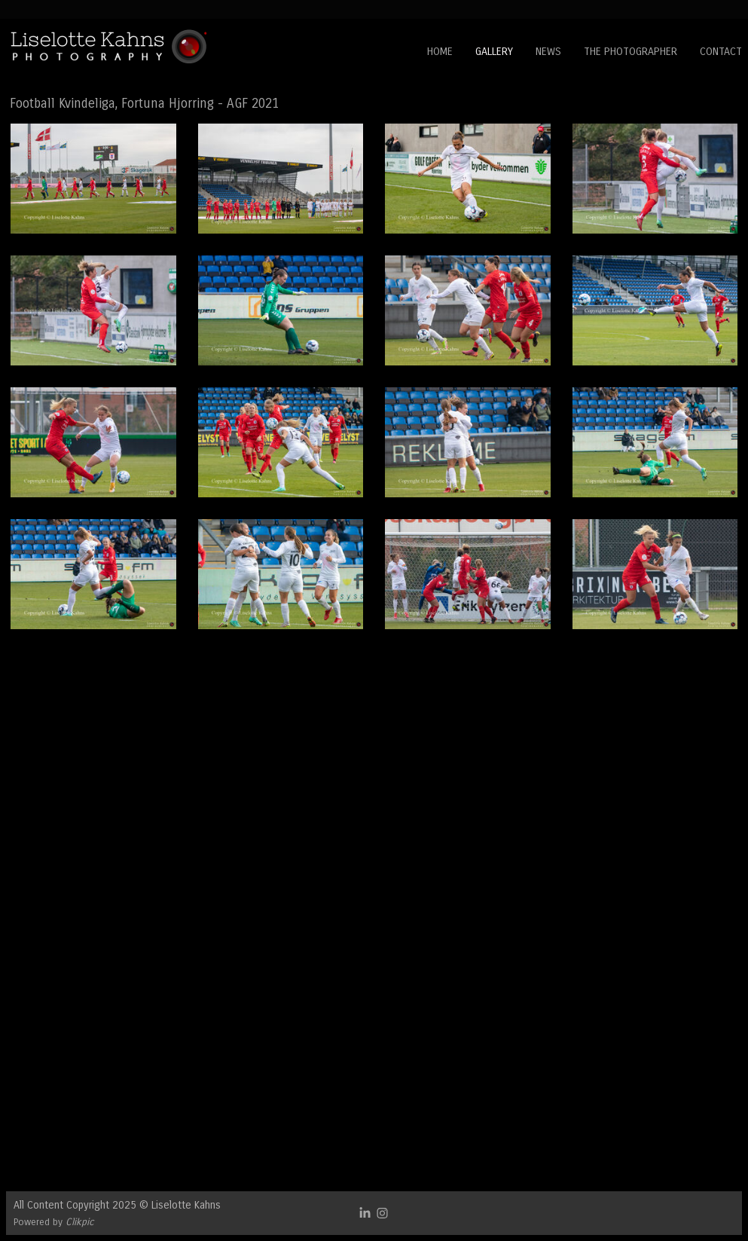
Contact (721, 51)
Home (440, 51)
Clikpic (80, 1221)
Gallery (494, 51)
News (548, 51)
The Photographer (630, 51)
